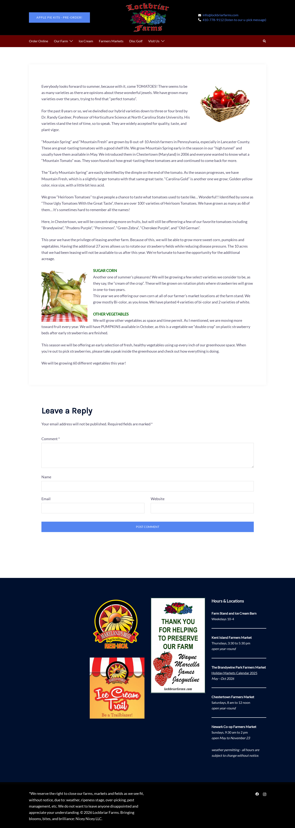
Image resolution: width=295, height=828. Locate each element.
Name (46, 477)
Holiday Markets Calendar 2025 (234, 673)
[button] (264, 41)
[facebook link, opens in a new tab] (257, 793)
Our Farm (61, 41)
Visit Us (153, 41)
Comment (50, 438)
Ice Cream (86, 41)
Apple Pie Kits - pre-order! (59, 17)
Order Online (38, 41)
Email (46, 498)
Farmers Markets (111, 41)
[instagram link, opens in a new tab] (264, 793)
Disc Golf (135, 41)
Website (157, 498)
